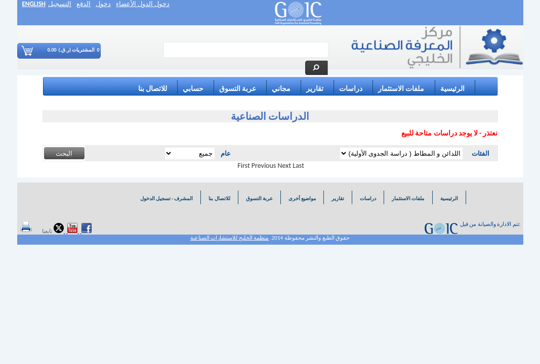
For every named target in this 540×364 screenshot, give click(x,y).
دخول (103, 4)
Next (285, 165)
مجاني (281, 88)
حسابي (193, 88)
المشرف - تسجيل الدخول (166, 198)
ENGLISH (34, 4)
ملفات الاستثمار (401, 88)
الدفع (83, 4)
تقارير (314, 88)
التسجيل (59, 4)
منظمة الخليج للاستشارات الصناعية (229, 238)
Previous (264, 165)
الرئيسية (452, 88)
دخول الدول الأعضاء (143, 4)
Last (298, 165)
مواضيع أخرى (302, 198)
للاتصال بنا (152, 88)
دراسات (350, 88)
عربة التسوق (237, 88)
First (243, 165)
